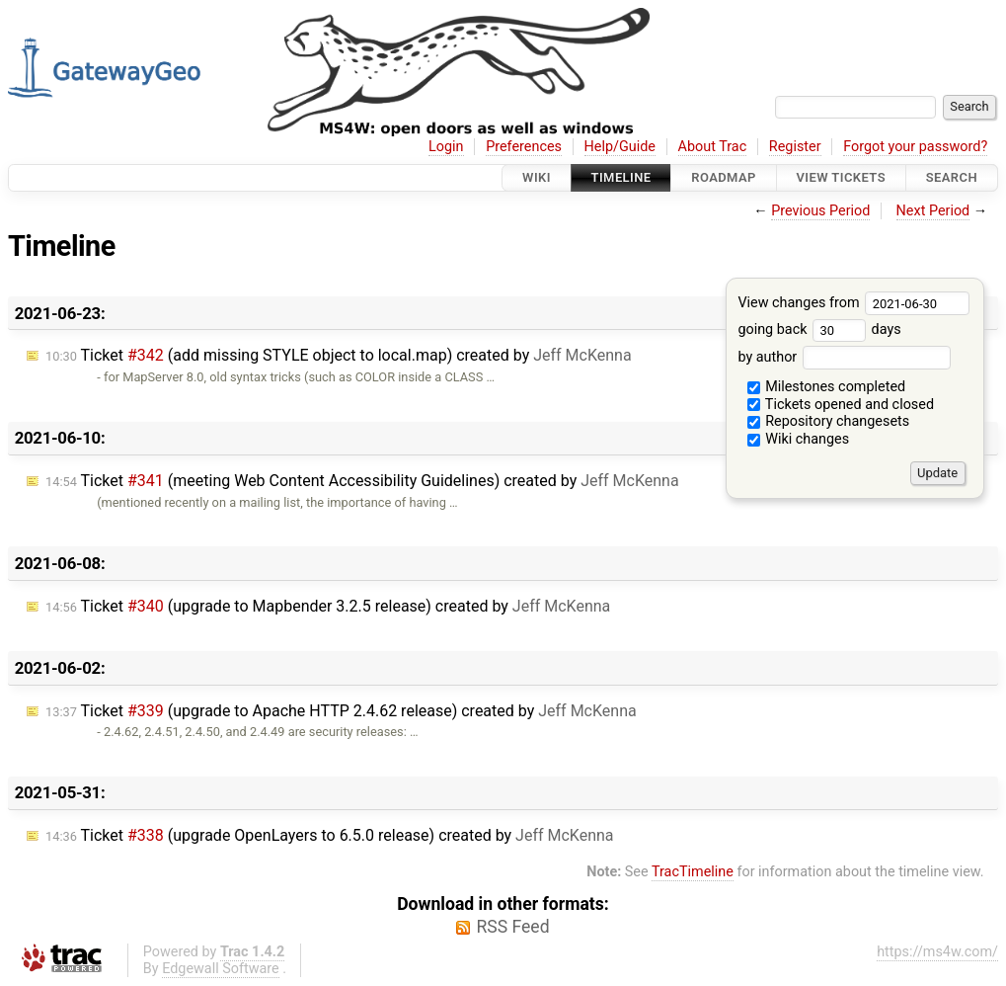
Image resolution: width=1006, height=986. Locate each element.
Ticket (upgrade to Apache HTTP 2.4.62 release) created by (341, 710)
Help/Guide (620, 146)
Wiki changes (798, 439)
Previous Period (820, 211)
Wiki (536, 177)
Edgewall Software (220, 968)
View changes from (853, 302)
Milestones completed (826, 386)
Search (951, 177)
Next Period (933, 211)
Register (795, 146)
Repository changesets (828, 421)
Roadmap (723, 177)
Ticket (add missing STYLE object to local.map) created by (338, 355)
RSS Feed (512, 927)
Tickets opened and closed (840, 404)
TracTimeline (693, 871)
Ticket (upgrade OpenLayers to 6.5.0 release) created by (329, 835)
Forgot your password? (915, 146)
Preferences (524, 146)
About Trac (712, 146)
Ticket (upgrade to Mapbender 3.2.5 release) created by (327, 606)
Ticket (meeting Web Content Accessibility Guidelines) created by (362, 480)
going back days (818, 329)
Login (446, 146)
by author (843, 357)
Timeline (621, 177)
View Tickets (841, 177)
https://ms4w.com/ (937, 952)
